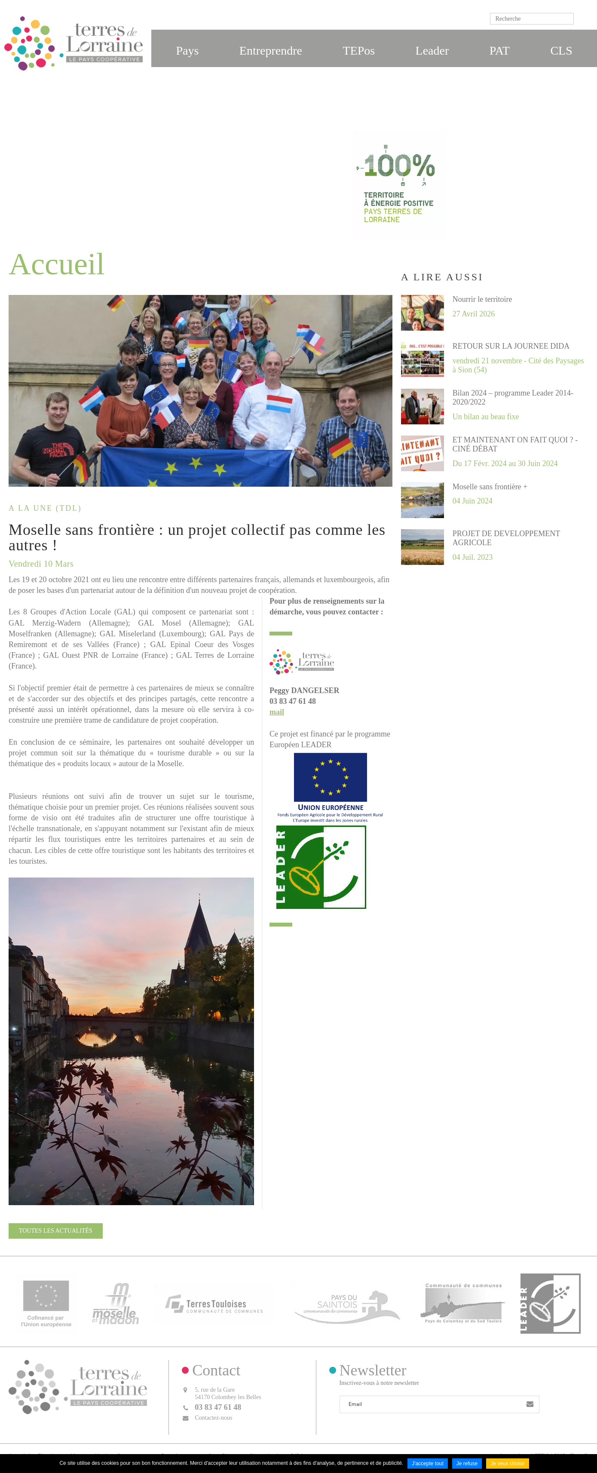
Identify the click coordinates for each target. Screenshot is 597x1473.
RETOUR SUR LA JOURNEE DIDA (511, 346)
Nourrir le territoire (482, 299)
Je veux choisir (507, 1464)
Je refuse (467, 1464)
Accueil (326, 219)
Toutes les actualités (55, 1231)
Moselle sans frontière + (490, 486)
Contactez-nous (213, 1418)
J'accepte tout (428, 1464)
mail (276, 712)
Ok (582, 19)
